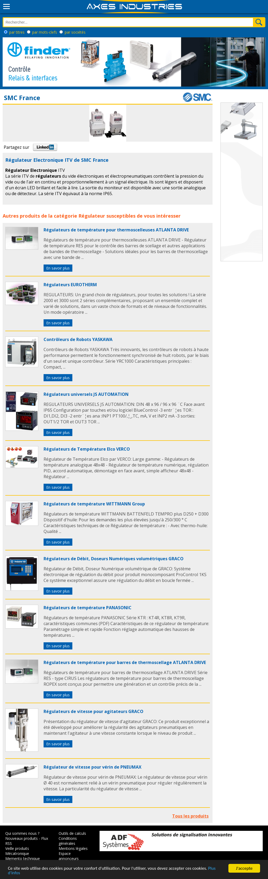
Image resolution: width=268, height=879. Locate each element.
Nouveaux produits (21, 838)
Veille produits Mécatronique (17, 851)
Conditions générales (68, 841)
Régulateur (91, 216)
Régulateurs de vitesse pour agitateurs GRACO (93, 711)
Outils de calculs (72, 833)
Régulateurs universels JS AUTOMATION (86, 394)
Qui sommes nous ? (22, 833)
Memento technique (22, 858)
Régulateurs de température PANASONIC (87, 608)
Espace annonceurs (69, 856)
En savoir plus (58, 268)
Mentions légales (73, 848)
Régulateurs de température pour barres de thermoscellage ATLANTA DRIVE (125, 662)
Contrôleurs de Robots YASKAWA (78, 339)
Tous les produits (190, 816)
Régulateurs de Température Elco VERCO (87, 449)
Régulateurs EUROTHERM (70, 285)
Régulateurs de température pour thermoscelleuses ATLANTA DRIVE (116, 230)
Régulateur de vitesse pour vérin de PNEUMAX (93, 767)
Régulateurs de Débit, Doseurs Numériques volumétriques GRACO (114, 559)
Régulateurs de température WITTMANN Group (94, 504)
